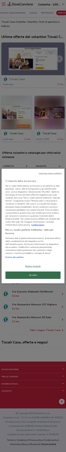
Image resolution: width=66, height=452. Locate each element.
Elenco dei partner (14, 257)
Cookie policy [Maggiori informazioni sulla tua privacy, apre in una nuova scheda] (37, 224)
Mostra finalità (33, 266)
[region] (33, 226)
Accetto (33, 275)
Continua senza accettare (50, 173)
